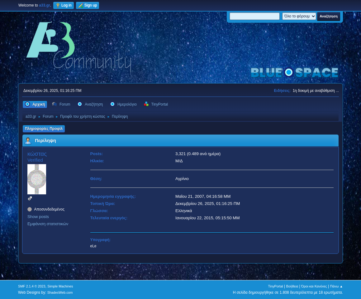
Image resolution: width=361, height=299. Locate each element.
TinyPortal (275, 286)
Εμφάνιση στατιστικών (47, 223)
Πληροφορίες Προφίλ (44, 128)
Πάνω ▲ (336, 286)
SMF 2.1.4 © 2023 (31, 286)
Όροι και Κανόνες (314, 286)
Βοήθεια (292, 286)
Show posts (38, 216)
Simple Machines (60, 286)
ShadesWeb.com (60, 292)
